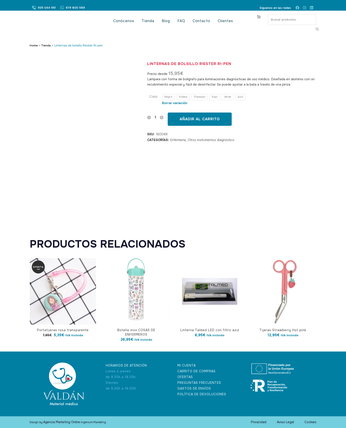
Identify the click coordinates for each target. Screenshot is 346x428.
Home (34, 45)
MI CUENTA (186, 365)
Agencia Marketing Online (61, 422)
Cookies (310, 422)
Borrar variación (174, 103)
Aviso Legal (285, 422)
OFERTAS (185, 377)
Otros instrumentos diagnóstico (211, 140)
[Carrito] (259, 16)
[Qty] (155, 117)
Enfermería (178, 140)
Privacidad (258, 422)
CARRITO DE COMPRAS (196, 371)
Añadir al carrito (200, 119)
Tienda (46, 45)
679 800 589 (75, 8)
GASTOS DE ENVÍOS (194, 388)
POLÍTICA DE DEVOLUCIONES (201, 394)
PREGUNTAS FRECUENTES (199, 383)
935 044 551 (47, 8)
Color (153, 96)
